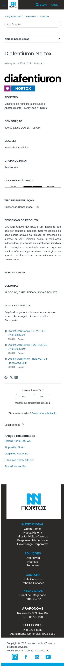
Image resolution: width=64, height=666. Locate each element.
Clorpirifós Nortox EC (16, 453)
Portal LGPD (33, 598)
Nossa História (32, 532)
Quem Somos (32, 528)
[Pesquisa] (32, 24)
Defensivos (30, 16)
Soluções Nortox (12, 16)
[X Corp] (11, 377)
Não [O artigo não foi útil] (42, 397)
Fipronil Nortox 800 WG (17, 440)
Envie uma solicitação (44, 413)
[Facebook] (6, 377)
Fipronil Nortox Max (15, 466)
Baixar (21, 339)
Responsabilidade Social (32, 540)
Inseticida (44, 16)
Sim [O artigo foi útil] (24, 397)
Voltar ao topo (14, 424)
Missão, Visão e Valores (32, 536)
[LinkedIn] (16, 377)
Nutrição (32, 561)
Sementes (32, 565)
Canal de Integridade (32, 595)
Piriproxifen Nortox (14, 447)
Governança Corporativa (32, 544)
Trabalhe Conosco (32, 583)
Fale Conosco (33, 579)
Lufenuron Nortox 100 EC (18, 460)
